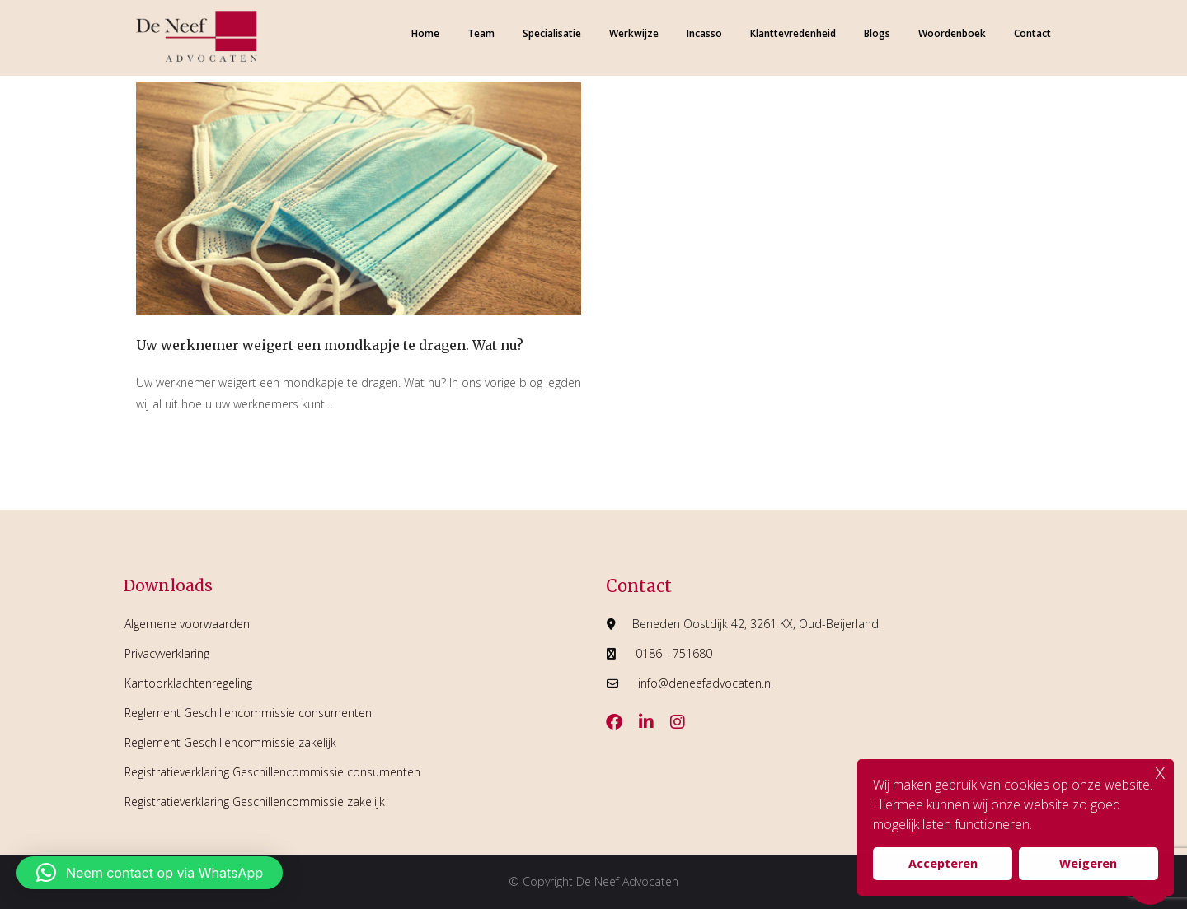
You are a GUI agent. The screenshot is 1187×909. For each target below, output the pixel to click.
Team (481, 33)
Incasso (704, 33)
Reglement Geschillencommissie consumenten (248, 712)
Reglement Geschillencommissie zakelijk (230, 742)
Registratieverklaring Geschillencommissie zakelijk (254, 801)
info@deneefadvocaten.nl (705, 683)
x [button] (1160, 771)
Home (425, 33)
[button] (149, 872)
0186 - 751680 (674, 653)
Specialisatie (552, 33)
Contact (1032, 33)
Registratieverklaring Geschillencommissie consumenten (272, 772)
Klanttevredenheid (793, 33)
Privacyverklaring (166, 653)
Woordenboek (952, 33)
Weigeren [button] (1088, 863)
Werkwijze (634, 33)
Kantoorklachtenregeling (188, 683)
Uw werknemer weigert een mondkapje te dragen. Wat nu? (329, 345)
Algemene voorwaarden (187, 624)
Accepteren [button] (943, 863)
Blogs (877, 33)
